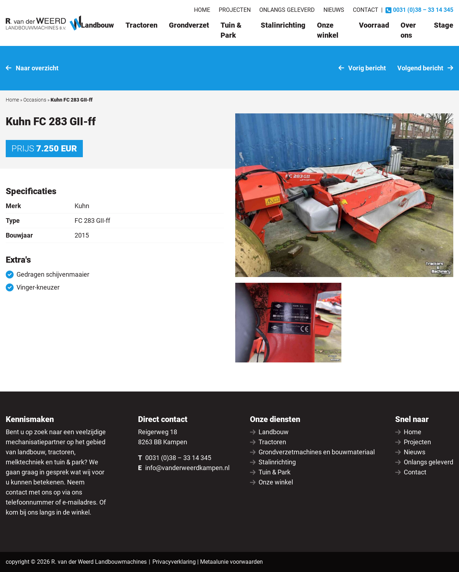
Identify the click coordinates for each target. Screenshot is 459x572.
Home (202, 9)
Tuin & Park (231, 30)
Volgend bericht (425, 68)
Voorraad (374, 25)
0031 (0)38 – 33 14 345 (178, 457)
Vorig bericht (362, 68)
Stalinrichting (283, 25)
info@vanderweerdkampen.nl (187, 468)
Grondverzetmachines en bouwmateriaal (312, 452)
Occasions (34, 100)
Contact (365, 9)
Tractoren (141, 25)
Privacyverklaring (174, 561)
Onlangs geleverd (287, 9)
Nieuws (333, 9)
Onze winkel (328, 30)
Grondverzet (189, 25)
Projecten (235, 9)
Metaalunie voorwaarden (231, 561)
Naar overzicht (32, 68)
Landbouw (97, 25)
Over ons (408, 30)
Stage (443, 25)
